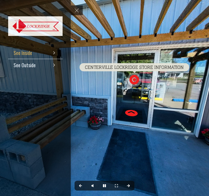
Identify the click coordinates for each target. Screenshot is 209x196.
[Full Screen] (116, 186)
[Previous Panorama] (81, 186)
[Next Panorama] (128, 186)
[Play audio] (93, 186)
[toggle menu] (77, 10)
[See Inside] (35, 53)
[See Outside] (35, 65)
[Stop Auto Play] (104, 186)
